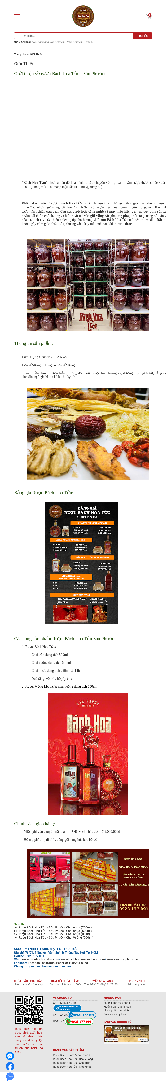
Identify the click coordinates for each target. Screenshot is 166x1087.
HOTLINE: (73, 1021)
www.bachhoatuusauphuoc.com (83, 959)
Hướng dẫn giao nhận (117, 1010)
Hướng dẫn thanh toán (117, 1006)
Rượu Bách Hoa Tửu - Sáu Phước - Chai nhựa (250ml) (55, 927)
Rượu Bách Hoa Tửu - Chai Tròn (71, 1062)
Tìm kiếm (142, 35)
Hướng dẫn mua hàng (117, 1002)
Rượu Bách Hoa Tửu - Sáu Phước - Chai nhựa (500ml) (55, 931)
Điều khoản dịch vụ (115, 1014)
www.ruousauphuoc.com (124, 959)
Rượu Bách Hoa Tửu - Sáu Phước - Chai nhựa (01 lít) (54, 934)
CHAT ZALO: (74, 1014)
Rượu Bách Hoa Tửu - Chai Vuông (73, 1059)
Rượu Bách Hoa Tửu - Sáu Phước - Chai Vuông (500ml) (56, 937)
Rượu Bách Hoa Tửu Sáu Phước (72, 1055)
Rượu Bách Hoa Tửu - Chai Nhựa (72, 1066)
